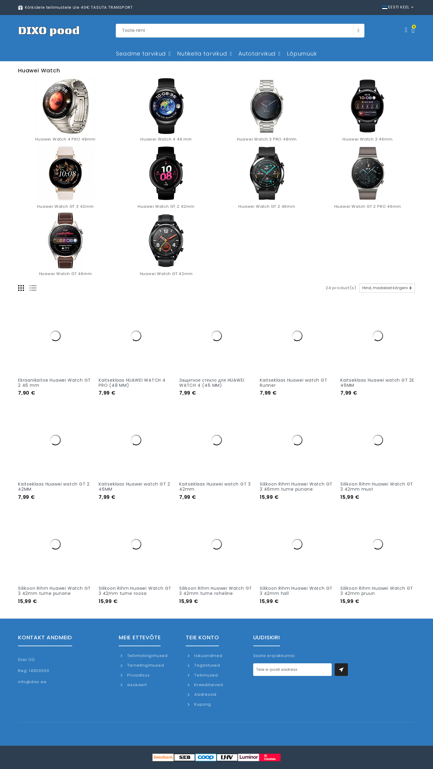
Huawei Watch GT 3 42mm (65, 206)
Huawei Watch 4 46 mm (166, 139)
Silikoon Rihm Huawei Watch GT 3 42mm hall (296, 590)
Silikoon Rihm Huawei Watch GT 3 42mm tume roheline (215, 590)
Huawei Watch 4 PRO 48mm (65, 139)
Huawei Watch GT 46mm (65, 274)
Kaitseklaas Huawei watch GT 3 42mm (215, 486)
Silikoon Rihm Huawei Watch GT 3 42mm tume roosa (135, 590)
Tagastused (206, 665)
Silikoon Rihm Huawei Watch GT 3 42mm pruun (376, 590)
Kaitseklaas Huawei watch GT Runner (293, 382)
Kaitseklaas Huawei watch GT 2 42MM (54, 486)
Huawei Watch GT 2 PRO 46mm (367, 206)
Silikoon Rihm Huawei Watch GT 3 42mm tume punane (54, 590)
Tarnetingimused (145, 665)
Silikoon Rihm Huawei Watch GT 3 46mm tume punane (296, 486)
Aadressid (204, 694)
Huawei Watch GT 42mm (166, 274)
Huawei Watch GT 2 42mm (166, 206)
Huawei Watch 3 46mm (367, 139)
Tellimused (205, 675)
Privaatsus (138, 675)
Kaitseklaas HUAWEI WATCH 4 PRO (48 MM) (132, 382)
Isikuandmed (208, 655)
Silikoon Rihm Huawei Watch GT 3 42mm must (376, 486)
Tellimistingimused (147, 655)
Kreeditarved (208, 685)
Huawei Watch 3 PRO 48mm (267, 139)
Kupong (202, 704)
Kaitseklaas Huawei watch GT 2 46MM (134, 486)
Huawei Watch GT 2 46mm (266, 206)
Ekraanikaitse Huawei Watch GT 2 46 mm (54, 382)
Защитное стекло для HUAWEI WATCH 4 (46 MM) (211, 382)
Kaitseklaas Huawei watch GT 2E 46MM (377, 382)
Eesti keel (395, 7)
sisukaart (136, 685)
